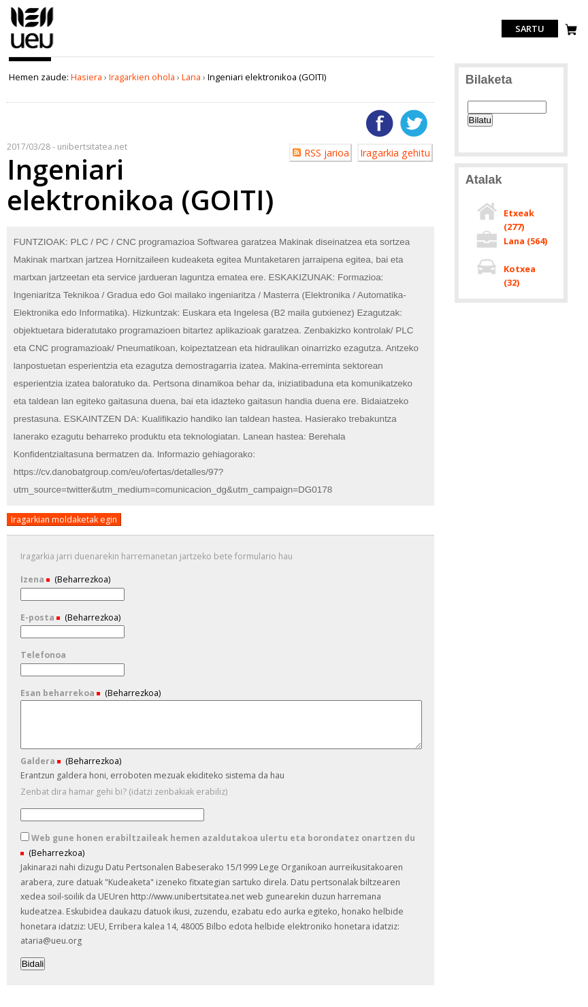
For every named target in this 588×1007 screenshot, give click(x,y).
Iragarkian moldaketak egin (64, 519)
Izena (33, 579)
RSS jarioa (326, 152)
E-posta (38, 617)
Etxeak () (519, 220)
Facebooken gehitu (379, 123)
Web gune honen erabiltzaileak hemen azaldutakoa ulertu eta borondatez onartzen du (217, 838)
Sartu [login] (529, 28)
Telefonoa (43, 655)
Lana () (525, 241)
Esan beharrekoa (58, 693)
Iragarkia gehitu (395, 152)
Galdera (38, 761)
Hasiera (86, 77)
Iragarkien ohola (142, 77)
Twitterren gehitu (413, 123)
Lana (191, 77)
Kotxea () (520, 275)
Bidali (33, 964)
